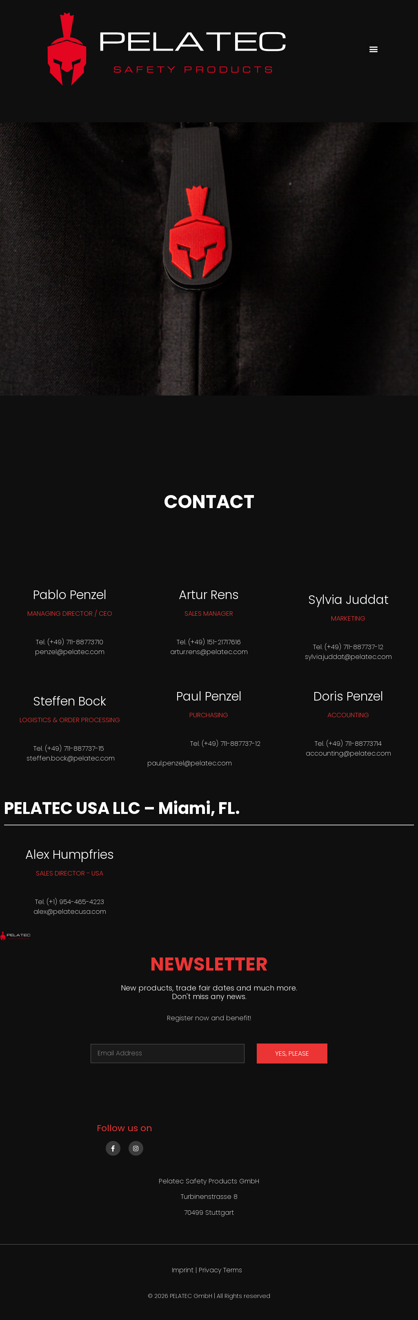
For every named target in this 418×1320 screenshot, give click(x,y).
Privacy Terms (220, 1270)
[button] (373, 49)
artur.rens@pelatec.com (209, 652)
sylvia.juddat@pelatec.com (348, 656)
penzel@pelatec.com (197, 763)
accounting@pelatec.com (348, 753)
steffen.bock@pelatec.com (71, 758)
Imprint (182, 1270)
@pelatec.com (80, 652)
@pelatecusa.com (76, 911)
